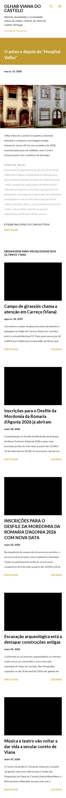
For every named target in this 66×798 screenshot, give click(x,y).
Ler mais (56, 349)
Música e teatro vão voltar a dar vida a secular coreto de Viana (30, 746)
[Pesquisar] (51, 6)
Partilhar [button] (11, 229)
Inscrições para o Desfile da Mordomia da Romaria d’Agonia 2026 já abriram (30, 416)
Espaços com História (34, 224)
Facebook (21, 30)
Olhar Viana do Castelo (22, 8)
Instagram (9, 30)
